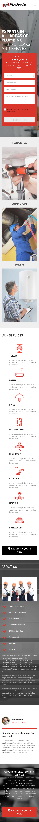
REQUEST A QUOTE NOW (20, 550)
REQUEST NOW (19, 120)
